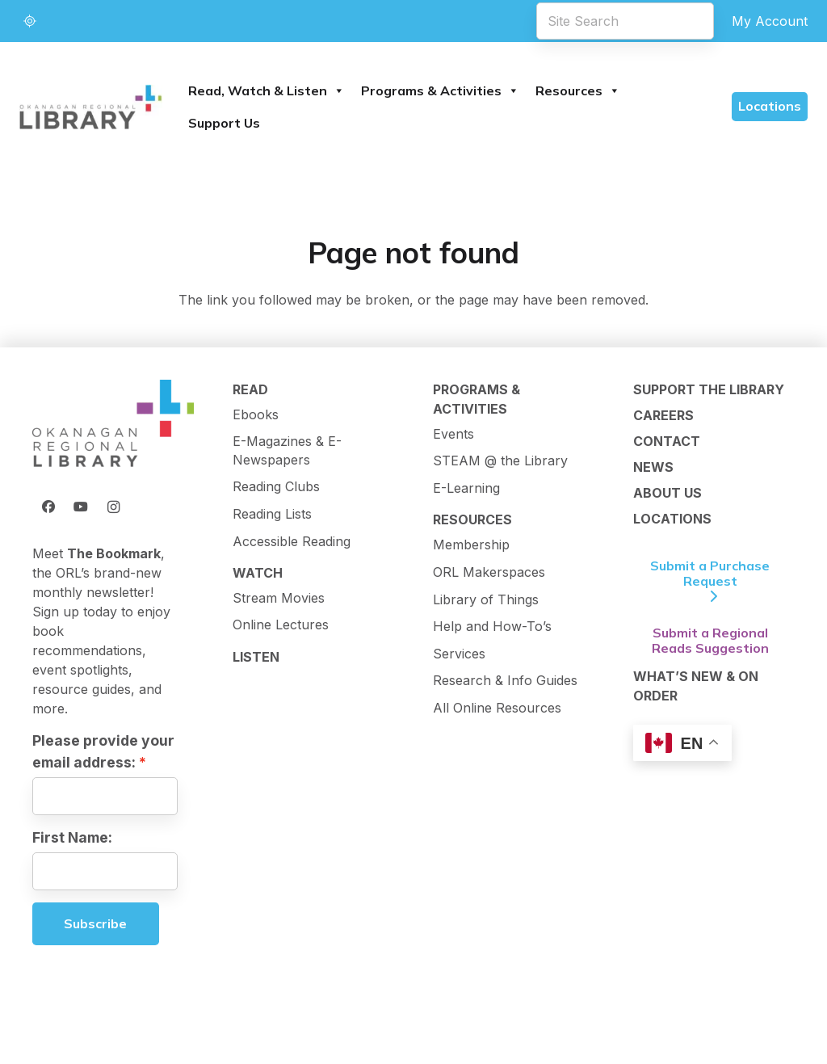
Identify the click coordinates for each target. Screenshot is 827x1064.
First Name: (72, 837)
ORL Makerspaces (489, 572)
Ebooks (256, 414)
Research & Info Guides (505, 680)
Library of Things (486, 599)
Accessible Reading (292, 541)
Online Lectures (281, 624)
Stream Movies (279, 598)
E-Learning (466, 488)
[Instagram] (113, 506)
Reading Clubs (276, 486)
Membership (471, 544)
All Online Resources (497, 708)
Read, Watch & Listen (266, 90)
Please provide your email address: (103, 751)
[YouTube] (81, 506)
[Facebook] (48, 506)
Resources (577, 90)
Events (453, 434)
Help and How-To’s (492, 626)
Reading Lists (272, 514)
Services (459, 654)
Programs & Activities (440, 90)
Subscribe (95, 923)
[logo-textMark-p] (90, 107)
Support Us (224, 123)
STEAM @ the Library (500, 460)
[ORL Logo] (113, 424)
